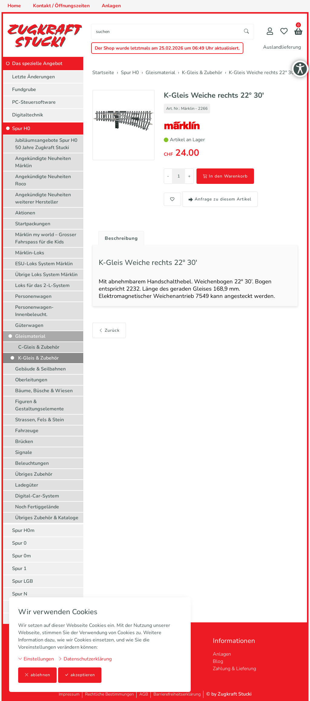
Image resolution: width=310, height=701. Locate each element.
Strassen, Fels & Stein (39, 419)
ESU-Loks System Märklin (44, 263)
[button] (298, 32)
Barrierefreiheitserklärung (177, 694)
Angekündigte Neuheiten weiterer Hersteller (43, 198)
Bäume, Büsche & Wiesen (44, 390)
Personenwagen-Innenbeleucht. (34, 311)
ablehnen (37, 675)
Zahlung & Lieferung (234, 668)
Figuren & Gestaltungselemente (39, 405)
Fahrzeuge (26, 430)
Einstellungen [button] (36, 659)
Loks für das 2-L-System (42, 285)
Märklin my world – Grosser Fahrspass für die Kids (45, 238)
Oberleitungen (31, 380)
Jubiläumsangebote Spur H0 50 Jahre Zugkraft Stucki (46, 144)
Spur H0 (21, 128)
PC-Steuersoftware (34, 102)
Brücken (24, 441)
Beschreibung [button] (122, 238)
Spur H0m (23, 530)
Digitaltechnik (27, 115)
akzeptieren (79, 675)
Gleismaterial (30, 336)
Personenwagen (33, 296)
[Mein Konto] (270, 32)
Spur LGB (22, 581)
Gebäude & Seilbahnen (40, 369)
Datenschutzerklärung (85, 659)
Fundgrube (24, 89)
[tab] (119, 237)
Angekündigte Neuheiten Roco (43, 180)
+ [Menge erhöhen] (189, 176)
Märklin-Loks (29, 252)
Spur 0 (19, 543)
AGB (143, 694)
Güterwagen (29, 325)
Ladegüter (26, 485)
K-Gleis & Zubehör (38, 358)
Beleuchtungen (32, 463)
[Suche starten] (246, 31)
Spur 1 (19, 568)
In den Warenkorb (225, 176)
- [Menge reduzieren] (168, 176)
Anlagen (222, 654)
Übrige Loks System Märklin (46, 274)
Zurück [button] (109, 331)
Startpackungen (32, 223)
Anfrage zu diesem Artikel (220, 199)
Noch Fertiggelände (37, 507)
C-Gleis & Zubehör (38, 347)
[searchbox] (165, 31)
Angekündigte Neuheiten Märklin (43, 162)
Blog (218, 661)
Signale (23, 452)
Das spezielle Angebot (37, 63)
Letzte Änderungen (33, 76)
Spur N (19, 594)
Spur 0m (21, 556)
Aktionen (25, 213)
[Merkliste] (284, 32)
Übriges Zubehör (33, 474)
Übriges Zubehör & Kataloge (46, 517)
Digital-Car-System (37, 496)
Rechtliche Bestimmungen (109, 694)
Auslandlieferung (282, 47)
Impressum (69, 694)
